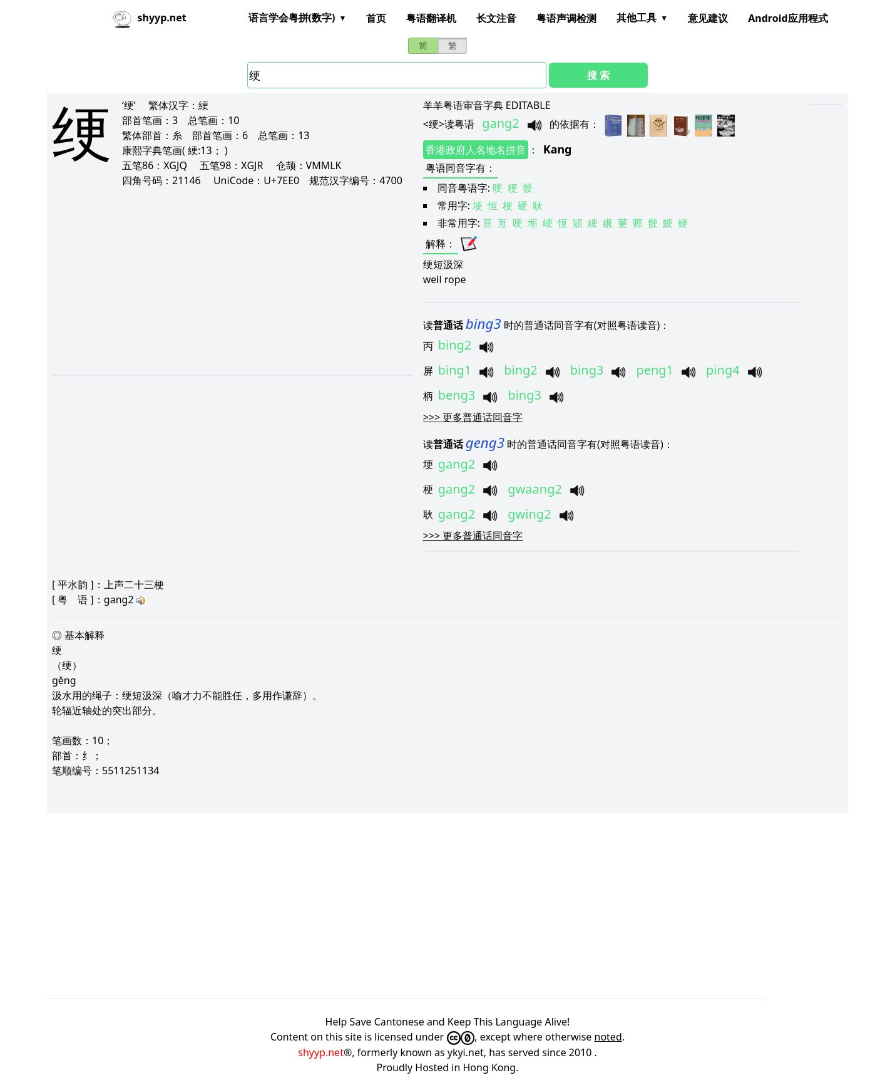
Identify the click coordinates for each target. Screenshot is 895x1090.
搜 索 (598, 75)
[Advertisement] (216, 280)
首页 (376, 18)
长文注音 (496, 18)
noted (608, 1037)
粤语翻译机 (431, 18)
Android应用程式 (787, 18)
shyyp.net (321, 1052)
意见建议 (708, 18)
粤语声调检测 (566, 18)
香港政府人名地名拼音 (476, 150)
